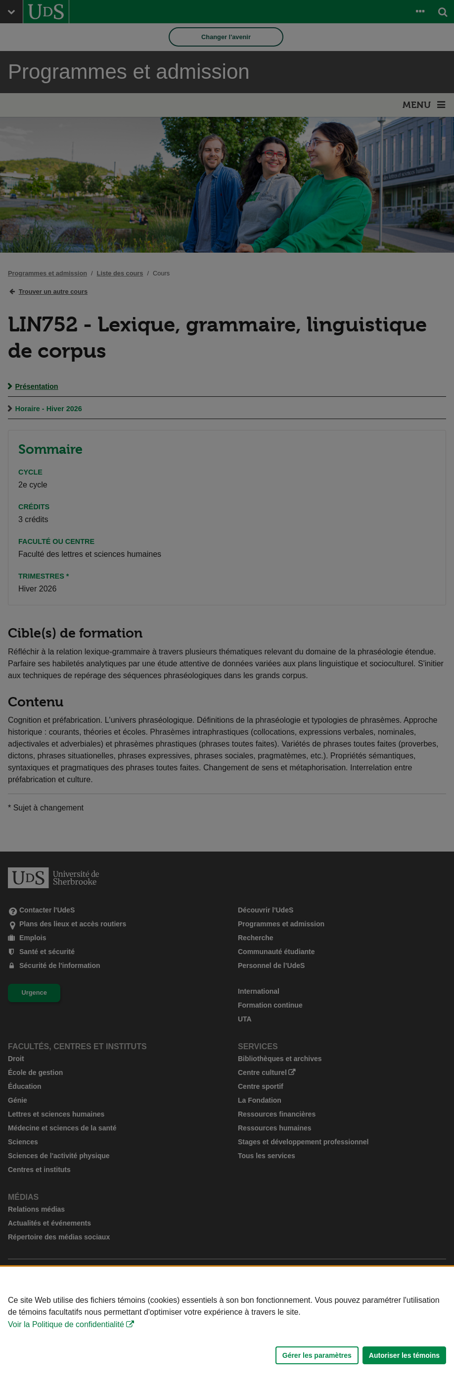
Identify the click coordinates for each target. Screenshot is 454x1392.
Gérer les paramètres (317, 1355)
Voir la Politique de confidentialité (66, 1324)
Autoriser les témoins (404, 1355)
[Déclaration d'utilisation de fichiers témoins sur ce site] (227, 1329)
